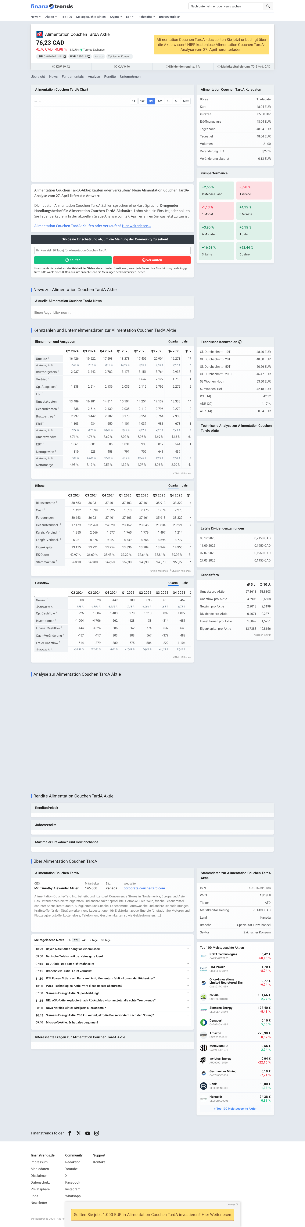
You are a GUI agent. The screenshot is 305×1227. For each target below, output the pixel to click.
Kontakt (99, 1162)
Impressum (39, 1162)
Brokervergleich (169, 17)
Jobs (34, 1196)
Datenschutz (40, 1182)
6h (69, 940)
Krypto (114, 17)
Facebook (72, 1182)
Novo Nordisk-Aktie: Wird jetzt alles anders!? (76, 1008)
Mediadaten (40, 1169)
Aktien (49, 17)
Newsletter (39, 1202)
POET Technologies (223, 954)
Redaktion (72, 1162)
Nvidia (214, 995)
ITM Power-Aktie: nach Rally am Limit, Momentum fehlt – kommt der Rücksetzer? (100, 978)
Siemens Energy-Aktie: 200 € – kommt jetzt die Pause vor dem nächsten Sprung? (100, 1015)
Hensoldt (215, 1096)
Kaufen (74, 260)
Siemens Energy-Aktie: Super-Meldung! (72, 993)
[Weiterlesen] (188, 949)
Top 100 (66, 17)
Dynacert (215, 1020)
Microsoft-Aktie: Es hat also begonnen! (72, 1022)
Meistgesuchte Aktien (91, 17)
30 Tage (106, 940)
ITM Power (217, 967)
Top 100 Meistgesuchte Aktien (236, 1108)
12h (76, 940)
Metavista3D (218, 1046)
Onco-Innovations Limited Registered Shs (226, 981)
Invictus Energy (220, 1058)
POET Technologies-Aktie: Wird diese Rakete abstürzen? (84, 986)
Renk (213, 1084)
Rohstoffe (145, 17)
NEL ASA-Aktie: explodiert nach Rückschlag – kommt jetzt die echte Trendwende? (101, 1000)
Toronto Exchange (94, 49)
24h (84, 940)
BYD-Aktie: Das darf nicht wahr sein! (70, 964)
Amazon (215, 1033)
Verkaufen (154, 260)
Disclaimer (39, 1175)
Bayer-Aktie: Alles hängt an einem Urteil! (73, 949)
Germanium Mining (223, 1071)
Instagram (72, 1189)
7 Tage (94, 940)
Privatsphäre (40, 1189)
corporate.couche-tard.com (144, 888)
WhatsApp (73, 1196)
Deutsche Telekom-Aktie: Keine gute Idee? (74, 956)
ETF (128, 17)
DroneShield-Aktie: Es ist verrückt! (69, 971)
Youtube (71, 1169)
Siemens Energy (221, 1007)
